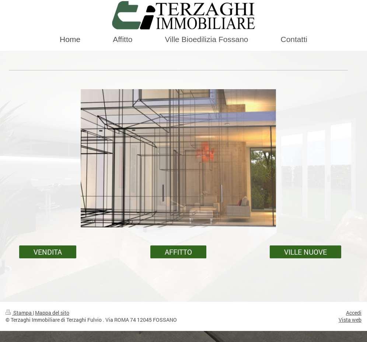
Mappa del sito (52, 312)
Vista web (350, 319)
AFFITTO (178, 251)
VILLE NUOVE (305, 251)
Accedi (353, 312)
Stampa (19, 312)
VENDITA (48, 251)
